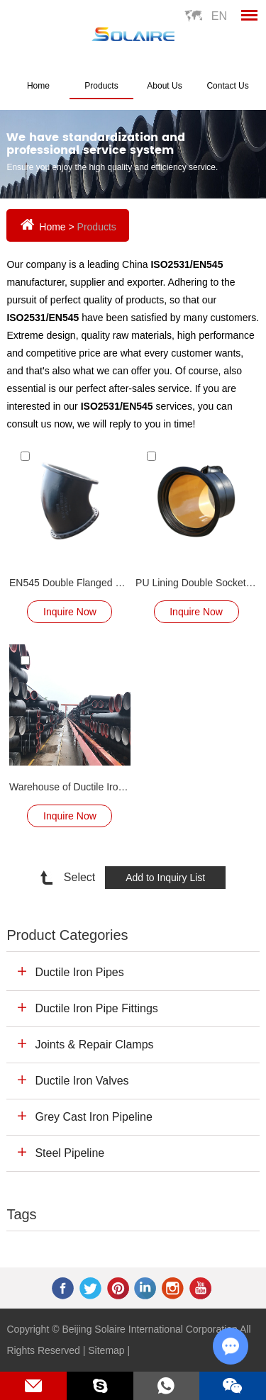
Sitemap (106, 1350)
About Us (164, 86)
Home (38, 86)
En (219, 16)
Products (101, 86)
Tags (21, 1214)
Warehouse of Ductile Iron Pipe (70, 787)
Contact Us (227, 86)
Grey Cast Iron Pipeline (93, 1117)
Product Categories (67, 935)
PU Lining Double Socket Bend (196, 582)
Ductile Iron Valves (81, 1081)
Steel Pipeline (69, 1153)
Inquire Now (69, 611)
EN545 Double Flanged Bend (70, 582)
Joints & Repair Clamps (94, 1044)
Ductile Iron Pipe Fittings (96, 1008)
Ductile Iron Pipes (79, 972)
